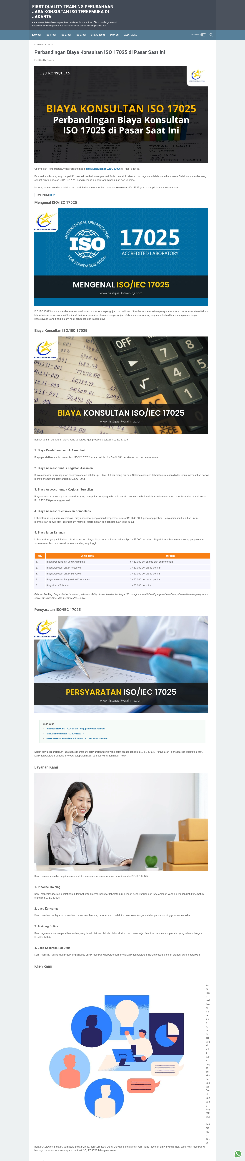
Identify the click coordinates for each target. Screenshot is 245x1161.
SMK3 (190, 159)
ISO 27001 (68, 29)
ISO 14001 (53, 29)
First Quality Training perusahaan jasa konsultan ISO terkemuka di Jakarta (75, 8)
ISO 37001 (83, 29)
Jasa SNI (116, 29)
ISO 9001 (38, 29)
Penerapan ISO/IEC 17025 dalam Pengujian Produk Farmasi (75, 625)
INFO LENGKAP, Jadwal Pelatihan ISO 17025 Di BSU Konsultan (77, 635)
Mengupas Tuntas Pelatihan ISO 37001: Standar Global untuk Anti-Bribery (185, 209)
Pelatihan (178, 159)
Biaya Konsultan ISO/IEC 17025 (103, 140)
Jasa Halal (132, 29)
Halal (167, 159)
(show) (52, 174)
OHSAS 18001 (100, 29)
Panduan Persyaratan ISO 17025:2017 (65, 630)
